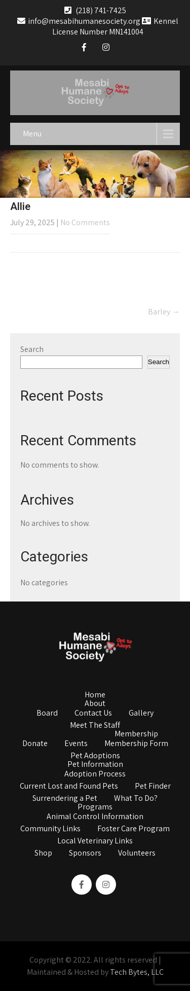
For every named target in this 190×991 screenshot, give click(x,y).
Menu (32, 133)
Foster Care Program (133, 829)
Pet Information (95, 765)
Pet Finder (153, 787)
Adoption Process (95, 774)
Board (47, 714)
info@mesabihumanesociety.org (78, 21)
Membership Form (136, 744)
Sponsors (85, 854)
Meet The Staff (95, 726)
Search (32, 349)
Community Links (50, 829)
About (95, 704)
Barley (164, 311)
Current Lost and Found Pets (69, 787)
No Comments (85, 222)
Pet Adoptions (95, 756)
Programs (95, 807)
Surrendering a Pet (64, 799)
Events (76, 744)
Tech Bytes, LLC (137, 972)
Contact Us (93, 714)
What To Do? (136, 799)
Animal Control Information (95, 817)
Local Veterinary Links (95, 841)
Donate (35, 744)
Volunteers (137, 854)
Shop (43, 854)
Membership (136, 734)
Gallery (141, 714)
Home (95, 695)
